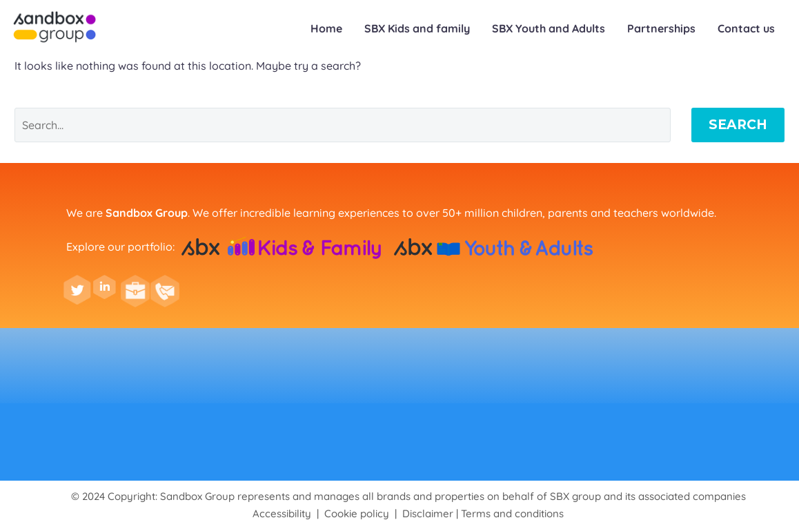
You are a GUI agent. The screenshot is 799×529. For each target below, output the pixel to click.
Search (738, 125)
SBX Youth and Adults (548, 28)
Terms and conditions (512, 513)
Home (326, 28)
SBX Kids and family (417, 28)
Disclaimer (427, 513)
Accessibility (282, 513)
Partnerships (661, 28)
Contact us (746, 28)
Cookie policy (356, 513)
